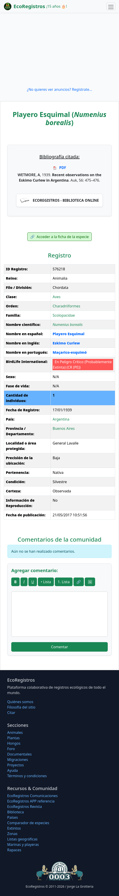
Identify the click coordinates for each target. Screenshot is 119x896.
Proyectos (15, 765)
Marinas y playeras (23, 844)
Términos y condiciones (27, 775)
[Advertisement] (59, 49)
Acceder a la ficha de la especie (59, 236)
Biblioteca (15, 811)
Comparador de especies (28, 822)
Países (12, 817)
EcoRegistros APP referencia (31, 801)
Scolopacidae (64, 315)
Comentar (59, 646)
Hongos (14, 743)
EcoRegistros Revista (24, 806)
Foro (11, 748)
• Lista (46, 581)
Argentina (61, 419)
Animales (15, 732)
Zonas (12, 833)
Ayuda (12, 770)
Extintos (14, 828)
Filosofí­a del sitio (21, 707)
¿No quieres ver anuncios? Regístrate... (59, 89)
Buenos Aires (64, 428)
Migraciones (17, 759)
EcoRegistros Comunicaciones (32, 795)
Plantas (13, 737)
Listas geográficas (22, 839)
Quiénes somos (20, 701)
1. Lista (64, 581)
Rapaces (14, 849)
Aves (56, 296)
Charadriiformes (66, 306)
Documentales (19, 754)
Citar (11, 712)
